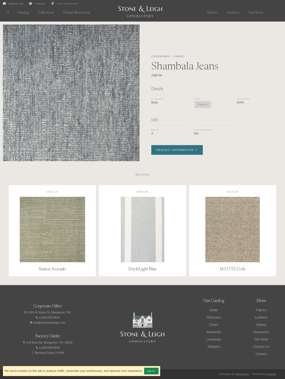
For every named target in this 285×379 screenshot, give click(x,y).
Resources (261, 332)
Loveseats (213, 339)
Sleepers (213, 346)
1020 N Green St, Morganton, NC (47, 312)
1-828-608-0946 (47, 347)
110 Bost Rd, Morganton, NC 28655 (47, 342)
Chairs (213, 325)
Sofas (214, 310)
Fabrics (212, 12)
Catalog (23, 12)
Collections (46, 12)
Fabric (179, 56)
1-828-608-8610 (47, 317)
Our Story (255, 12)
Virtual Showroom (76, 12)
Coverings (160, 56)
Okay (151, 371)
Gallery (261, 325)
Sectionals (213, 332)
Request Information (177, 150)
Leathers (233, 12)
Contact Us (261, 346)
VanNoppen (242, 374)
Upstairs (271, 374)
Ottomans (214, 317)
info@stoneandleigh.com (48, 322)
